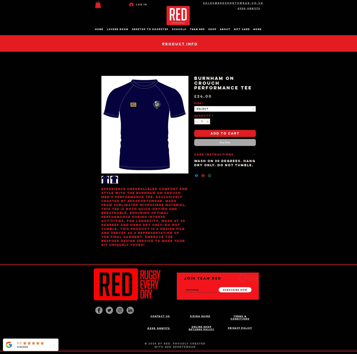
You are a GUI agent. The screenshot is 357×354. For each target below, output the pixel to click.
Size (199, 103)
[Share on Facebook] (196, 176)
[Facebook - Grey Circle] (99, 310)
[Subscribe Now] (235, 289)
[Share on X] (216, 176)
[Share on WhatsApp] (210, 176)
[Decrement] (197, 121)
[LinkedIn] (130, 310)
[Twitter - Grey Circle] (109, 310)
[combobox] (225, 109)
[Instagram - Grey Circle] (119, 310)
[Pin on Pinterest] (203, 176)
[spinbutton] (202, 121)
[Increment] (208, 121)
